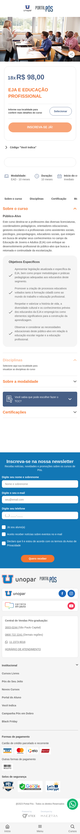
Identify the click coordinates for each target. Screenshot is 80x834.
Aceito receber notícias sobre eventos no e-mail (34, 534)
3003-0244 (11, 627)
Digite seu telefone (13, 508)
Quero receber (38, 558)
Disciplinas (37, 198)
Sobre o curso (13, 198)
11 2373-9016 (15, 642)
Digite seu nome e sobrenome (20, 477)
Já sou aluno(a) (16, 527)
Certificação (58, 198)
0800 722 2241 (14, 634)
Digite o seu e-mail (13, 492)
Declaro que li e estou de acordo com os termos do (41, 543)
